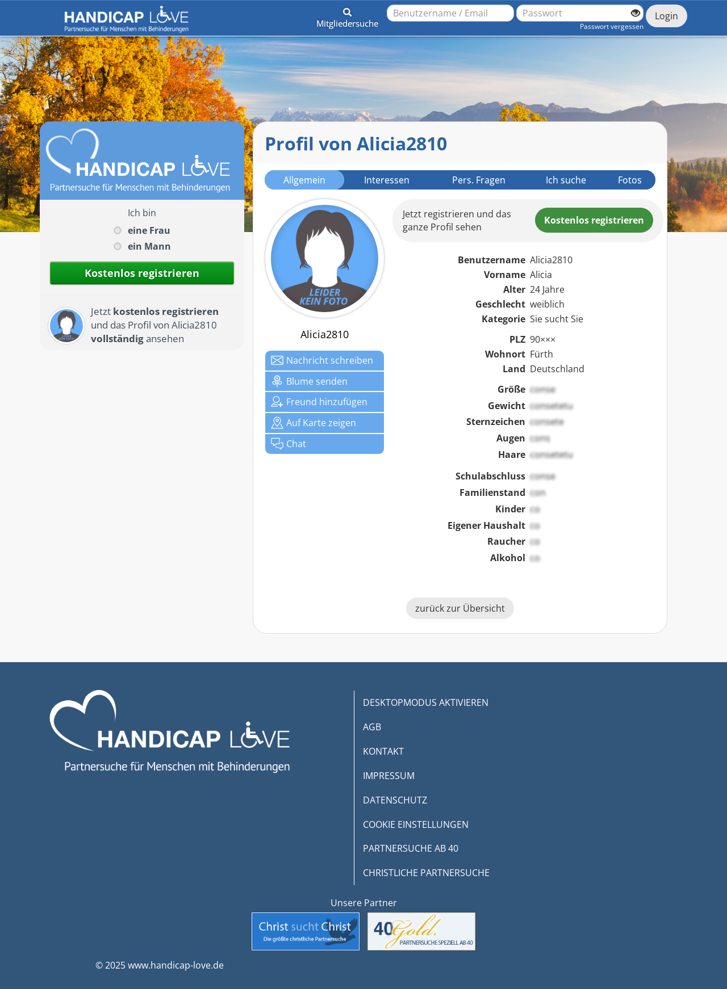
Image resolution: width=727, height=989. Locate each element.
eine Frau (149, 230)
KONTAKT (383, 751)
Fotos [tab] (630, 180)
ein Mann (149, 246)
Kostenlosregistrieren (594, 220)
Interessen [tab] (387, 180)
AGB (372, 727)
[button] (347, 16)
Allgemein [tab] (304, 180)
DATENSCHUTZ (395, 800)
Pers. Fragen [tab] (478, 180)
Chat (288, 443)
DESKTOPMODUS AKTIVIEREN (425, 702)
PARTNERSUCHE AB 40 (410, 848)
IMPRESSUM (389, 775)
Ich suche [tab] (566, 180)
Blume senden (309, 381)
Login (666, 16)
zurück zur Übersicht (460, 608)
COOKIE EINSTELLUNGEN (416, 824)
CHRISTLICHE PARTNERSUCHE (426, 872)
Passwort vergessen (612, 26)
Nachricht (322, 360)
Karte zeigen (313, 422)
